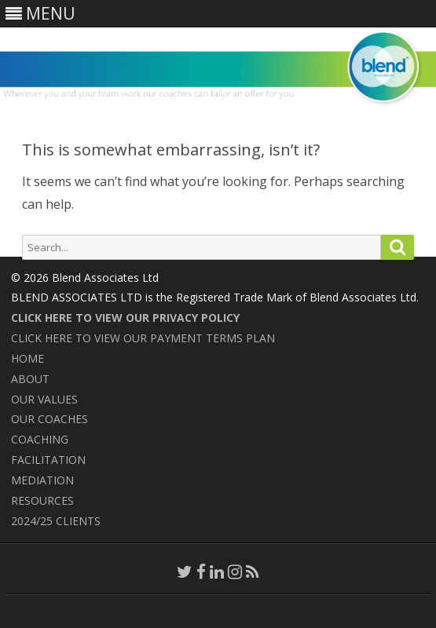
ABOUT (30, 378)
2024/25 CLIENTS (56, 520)
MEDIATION (42, 480)
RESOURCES (42, 500)
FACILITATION (48, 459)
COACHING (39, 439)
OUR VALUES (44, 399)
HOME (27, 358)
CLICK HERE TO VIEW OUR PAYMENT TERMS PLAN (143, 337)
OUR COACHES (49, 418)
